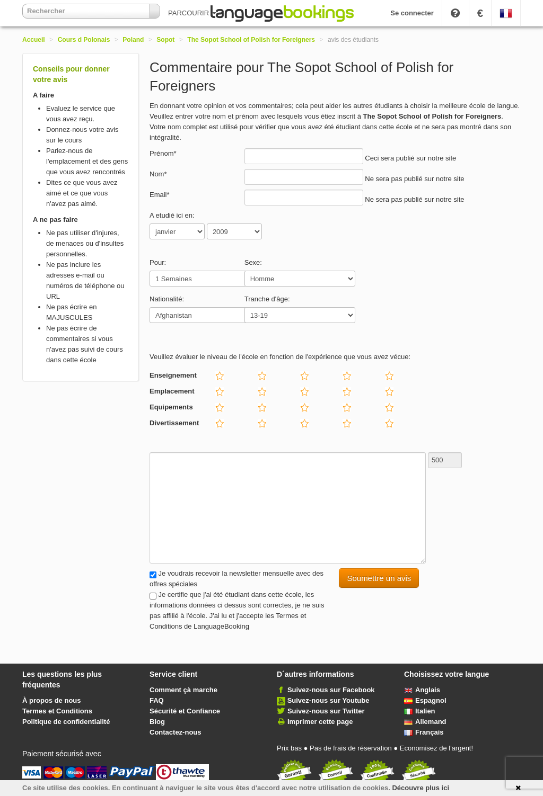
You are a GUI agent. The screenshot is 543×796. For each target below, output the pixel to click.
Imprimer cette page (320, 722)
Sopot (165, 39)
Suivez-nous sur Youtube (328, 700)
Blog (157, 722)
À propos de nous (51, 700)
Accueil (33, 39)
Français (423, 732)
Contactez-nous (176, 732)
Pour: (158, 262)
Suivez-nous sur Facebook (331, 690)
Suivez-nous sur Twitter (326, 711)
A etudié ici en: (172, 215)
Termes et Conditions (57, 711)
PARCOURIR (192, 13)
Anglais (422, 690)
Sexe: (253, 262)
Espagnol (425, 700)
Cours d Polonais (84, 39)
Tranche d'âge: (267, 299)
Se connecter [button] (412, 13)
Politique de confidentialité (66, 722)
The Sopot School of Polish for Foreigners (251, 39)
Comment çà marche (183, 690)
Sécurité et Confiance (185, 711)
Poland (133, 39)
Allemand (425, 722)
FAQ (157, 700)
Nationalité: (167, 299)
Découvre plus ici (420, 788)
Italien (419, 711)
